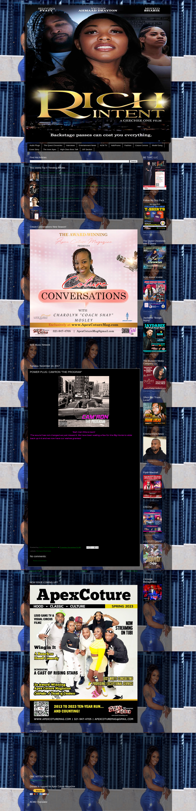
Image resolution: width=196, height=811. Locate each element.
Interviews (70, 145)
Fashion (128, 145)
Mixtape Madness (43, 551)
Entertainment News (87, 145)
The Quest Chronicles (53, 145)
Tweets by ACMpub (38, 780)
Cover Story (34, 149)
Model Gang (157, 145)
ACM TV (103, 145)
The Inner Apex (49, 149)
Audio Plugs (35, 145)
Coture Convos (141, 145)
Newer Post (36, 571)
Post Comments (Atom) (50, 576)
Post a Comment (40, 560)
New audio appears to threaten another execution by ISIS (64, 172)
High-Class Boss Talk (69, 149)
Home (84, 571)
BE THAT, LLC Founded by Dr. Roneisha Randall (59, 211)
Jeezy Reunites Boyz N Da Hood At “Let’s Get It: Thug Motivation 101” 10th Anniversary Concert (78, 185)
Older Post (131, 571)
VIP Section (87, 149)
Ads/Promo (116, 145)
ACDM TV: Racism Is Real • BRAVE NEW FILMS (59, 198)
